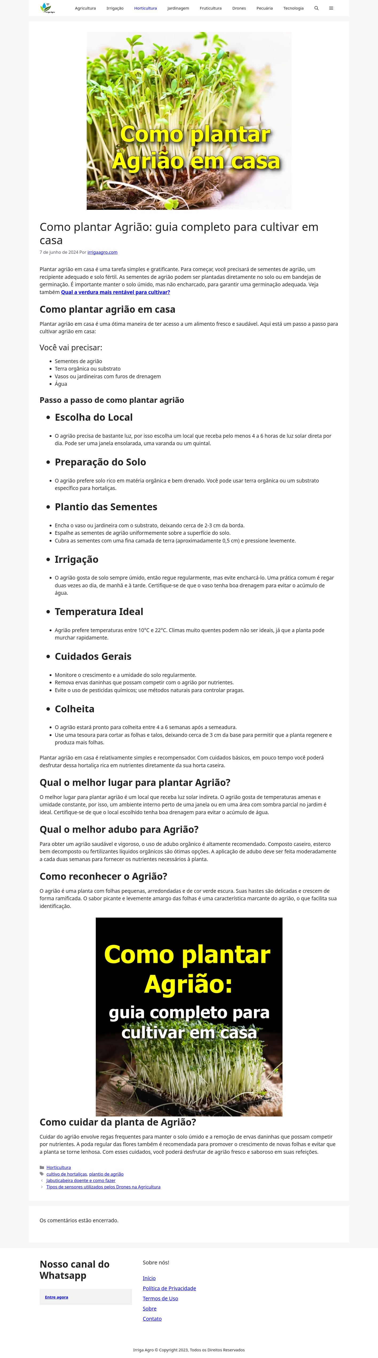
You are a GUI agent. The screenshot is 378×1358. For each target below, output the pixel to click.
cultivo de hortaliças (66, 1174)
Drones (239, 8)
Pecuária (265, 8)
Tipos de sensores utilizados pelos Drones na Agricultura (103, 1187)
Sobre (150, 1308)
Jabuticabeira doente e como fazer (81, 1180)
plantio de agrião (106, 1174)
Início (149, 1278)
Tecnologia (294, 8)
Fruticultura (211, 8)
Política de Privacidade (169, 1288)
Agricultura (85, 8)
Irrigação (115, 8)
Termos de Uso (160, 1298)
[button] (316, 8)
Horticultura (145, 8)
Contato (152, 1318)
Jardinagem (178, 8)
